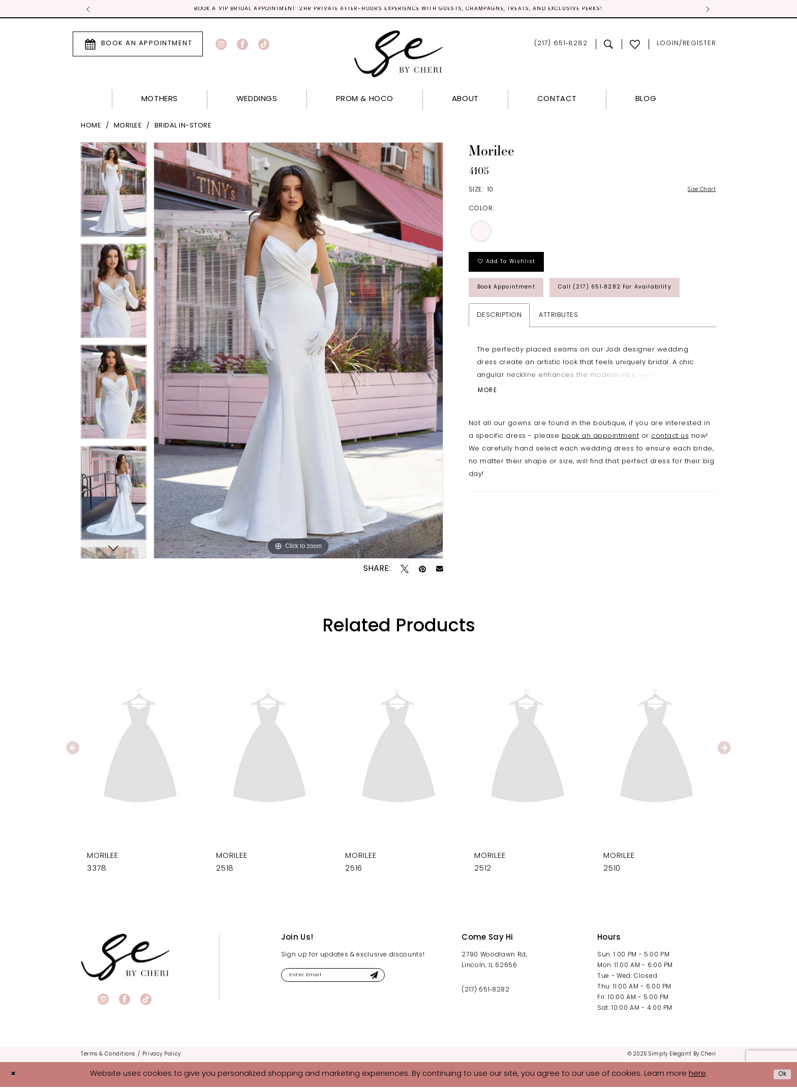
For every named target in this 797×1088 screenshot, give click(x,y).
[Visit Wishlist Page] (635, 45)
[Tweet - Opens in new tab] (405, 570)
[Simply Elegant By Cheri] (398, 55)
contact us (670, 488)
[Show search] (609, 45)
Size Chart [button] (698, 191)
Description (499, 363)
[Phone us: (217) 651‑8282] (561, 45)
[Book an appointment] (138, 45)
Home (91, 127)
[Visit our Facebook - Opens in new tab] (242, 45)
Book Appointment (517, 300)
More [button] (490, 442)
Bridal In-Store (183, 127)
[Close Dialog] (15, 1075)
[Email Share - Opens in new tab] (439, 570)
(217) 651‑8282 (485, 991)
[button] (686, 45)
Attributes (558, 363)
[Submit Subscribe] (401, 978)
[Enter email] (348, 978)
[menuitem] (138, 45)
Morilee (128, 127)
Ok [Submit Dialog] (780, 1075)
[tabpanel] (113, 194)
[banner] (125, 958)
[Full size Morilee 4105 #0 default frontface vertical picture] (298, 351)
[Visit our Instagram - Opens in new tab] (221, 45)
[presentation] (140, 749)
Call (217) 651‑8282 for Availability (548, 333)
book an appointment (600, 488)
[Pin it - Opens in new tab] (422, 570)
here (697, 1075)
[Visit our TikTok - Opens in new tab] (263, 45)
